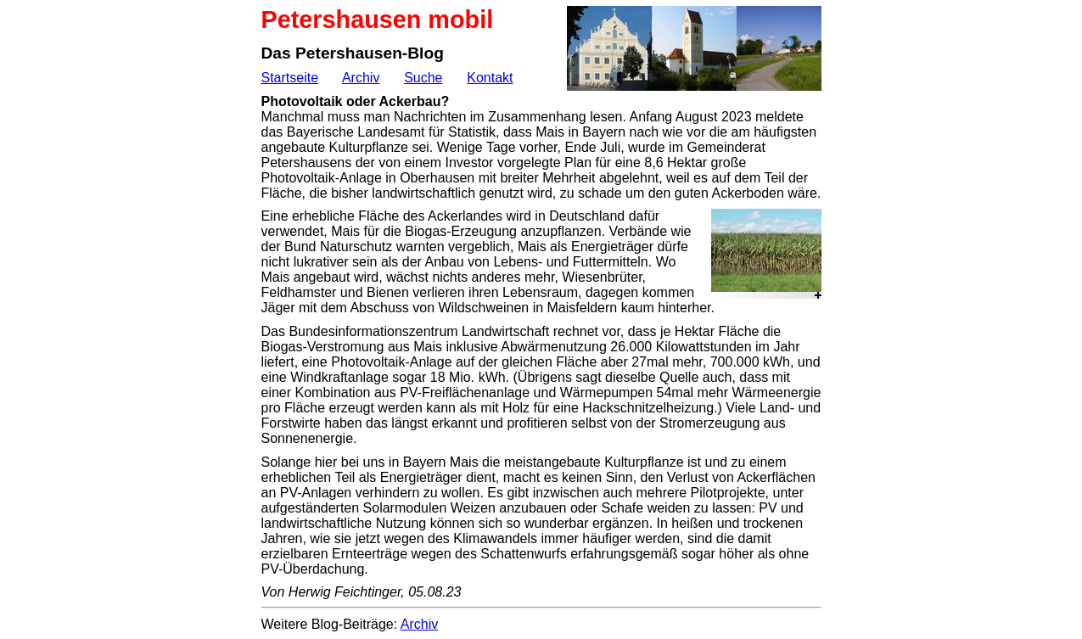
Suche (423, 77)
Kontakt (490, 77)
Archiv (360, 77)
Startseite (290, 77)
